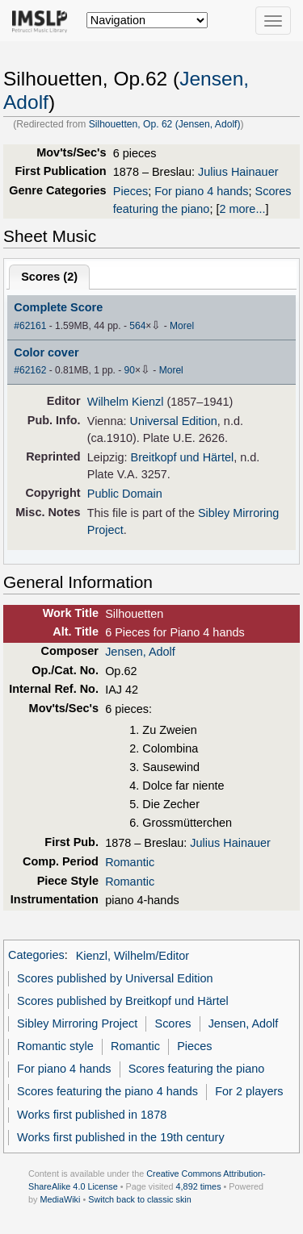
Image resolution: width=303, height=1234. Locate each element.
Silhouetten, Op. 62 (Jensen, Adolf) (165, 124)
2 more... (242, 208)
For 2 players (249, 1091)
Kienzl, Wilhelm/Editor (132, 955)
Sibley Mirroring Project (77, 1023)
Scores (173, 1023)
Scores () (49, 276)
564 (137, 325)
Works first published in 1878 (91, 1114)
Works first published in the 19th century (121, 1137)
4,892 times (198, 1186)
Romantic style (55, 1046)
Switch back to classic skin (139, 1199)
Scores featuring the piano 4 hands (107, 1091)
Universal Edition (173, 421)
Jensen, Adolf (140, 651)
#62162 (30, 370)
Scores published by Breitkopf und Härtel (123, 1000)
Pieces (130, 191)
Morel (182, 325)
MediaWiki (60, 1199)
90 (129, 370)
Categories (36, 955)
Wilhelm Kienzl (125, 401)
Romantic (129, 862)
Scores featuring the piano (196, 1068)
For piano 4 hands (201, 191)
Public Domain (124, 493)
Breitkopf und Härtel (182, 457)
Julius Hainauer (238, 171)
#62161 (30, 325)
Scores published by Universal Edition (115, 978)
